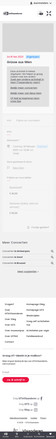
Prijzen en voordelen (28, 120)
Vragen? (9, 304)
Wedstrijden (32, 315)
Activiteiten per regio (37, 330)
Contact (9, 341)
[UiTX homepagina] (48, 13)
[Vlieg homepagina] (40, 13)
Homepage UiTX (35, 309)
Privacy (43, 418)
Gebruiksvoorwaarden (18, 418)
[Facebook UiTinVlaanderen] (28, 398)
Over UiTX (10, 324)
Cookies (34, 418)
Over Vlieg (10, 319)
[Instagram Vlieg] (28, 410)
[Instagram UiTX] (28, 404)
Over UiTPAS (11, 336)
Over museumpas (14, 330)
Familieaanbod (34, 336)
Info (9, 120)
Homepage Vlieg (35, 304)
